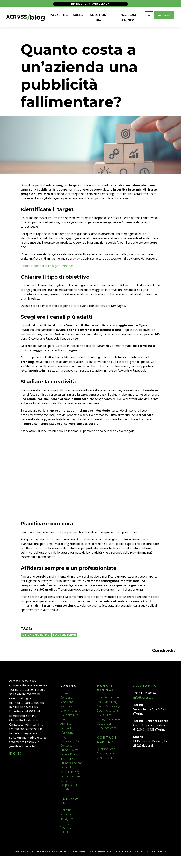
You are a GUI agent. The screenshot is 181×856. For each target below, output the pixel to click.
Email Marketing (107, 702)
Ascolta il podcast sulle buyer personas (47, 266)
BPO (63, 719)
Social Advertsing (108, 710)
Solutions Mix (69, 715)
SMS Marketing (106, 728)
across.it (164, 15)
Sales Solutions (70, 711)
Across (56, 851)
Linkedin (65, 810)
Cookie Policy (68, 754)
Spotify (64, 823)
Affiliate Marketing (35, 634)
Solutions (66, 698)
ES (19, 754)
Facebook (66, 814)
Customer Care (106, 753)
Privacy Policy (69, 750)
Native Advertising (108, 706)
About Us (66, 724)
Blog (63, 737)
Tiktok (64, 832)
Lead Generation (64, 634)
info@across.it (143, 698)
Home (64, 693)
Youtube (65, 827)
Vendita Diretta (106, 758)
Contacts (66, 746)
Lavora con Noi (70, 741)
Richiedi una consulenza (90, 4)
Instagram (66, 819)
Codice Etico (68, 767)
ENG (12, 754)
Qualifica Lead (106, 749)
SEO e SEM (104, 715)
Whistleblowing (69, 772)
